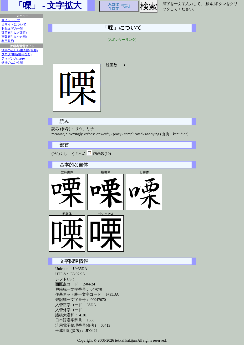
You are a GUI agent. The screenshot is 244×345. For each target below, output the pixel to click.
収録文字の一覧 (12, 28)
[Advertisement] (122, 49)
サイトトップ (10, 20)
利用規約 (7, 41)
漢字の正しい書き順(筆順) (19, 50)
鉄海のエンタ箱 (12, 62)
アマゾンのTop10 (13, 58)
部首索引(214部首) (14, 32)
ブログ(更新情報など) (16, 54)
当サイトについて (13, 24)
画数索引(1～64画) (14, 36)
